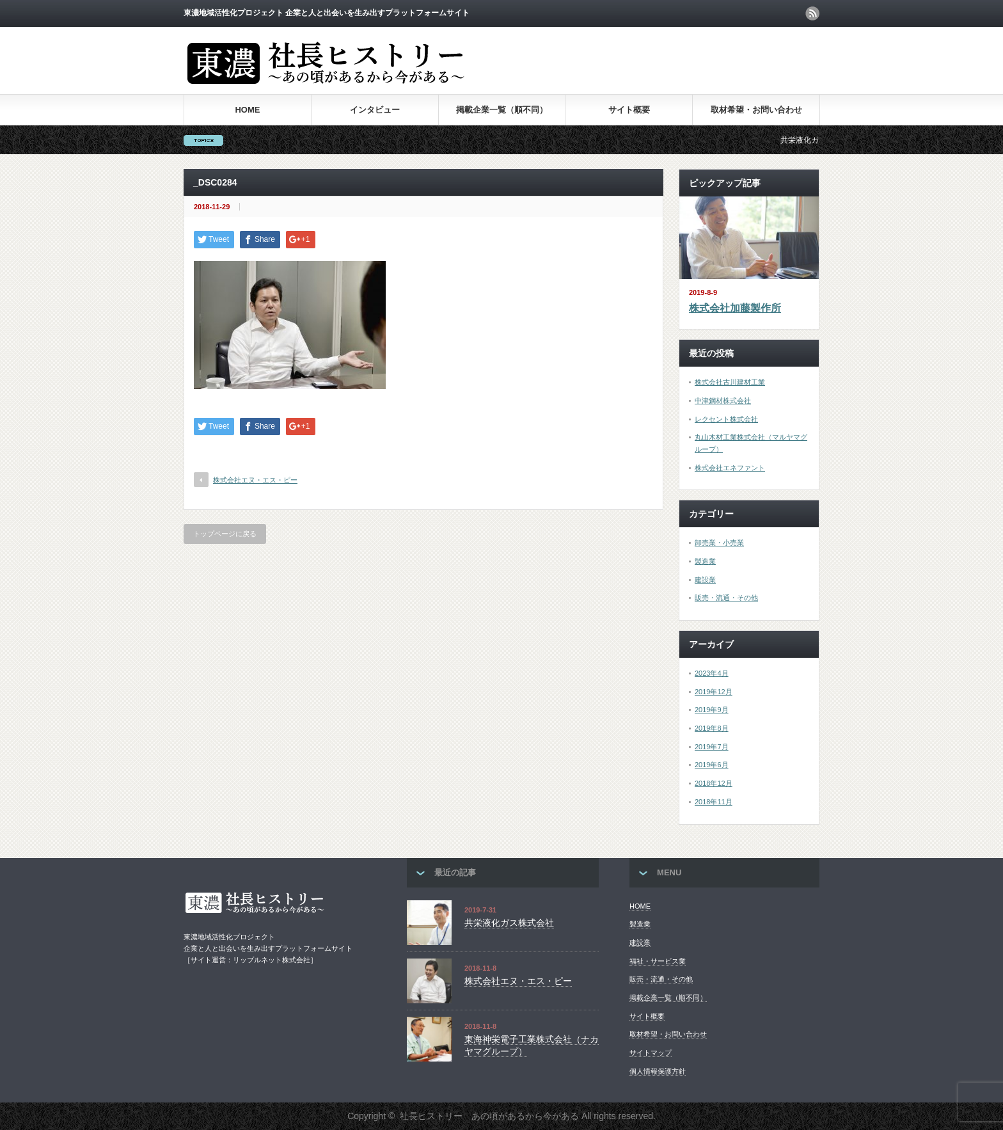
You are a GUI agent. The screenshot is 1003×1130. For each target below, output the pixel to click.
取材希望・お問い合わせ (756, 110)
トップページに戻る (225, 533)
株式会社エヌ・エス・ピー (255, 480)
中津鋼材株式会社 (723, 400)
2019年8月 (712, 728)
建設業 (705, 580)
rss (812, 13)
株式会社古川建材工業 (730, 382)
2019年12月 (713, 692)
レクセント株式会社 (726, 419)
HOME (247, 110)
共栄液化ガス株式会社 (509, 923)
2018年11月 (713, 802)
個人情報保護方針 (657, 1071)
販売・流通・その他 (726, 597)
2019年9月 (712, 709)
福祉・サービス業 (657, 961)
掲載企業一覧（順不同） (502, 110)
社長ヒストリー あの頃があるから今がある (489, 1116)
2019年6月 (712, 764)
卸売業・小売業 (719, 542)
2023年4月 (712, 673)
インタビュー (375, 110)
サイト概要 (629, 110)
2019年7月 (712, 747)
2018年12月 (713, 783)
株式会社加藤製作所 (735, 308)
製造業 (705, 561)
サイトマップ (650, 1052)
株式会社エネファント (730, 468)
